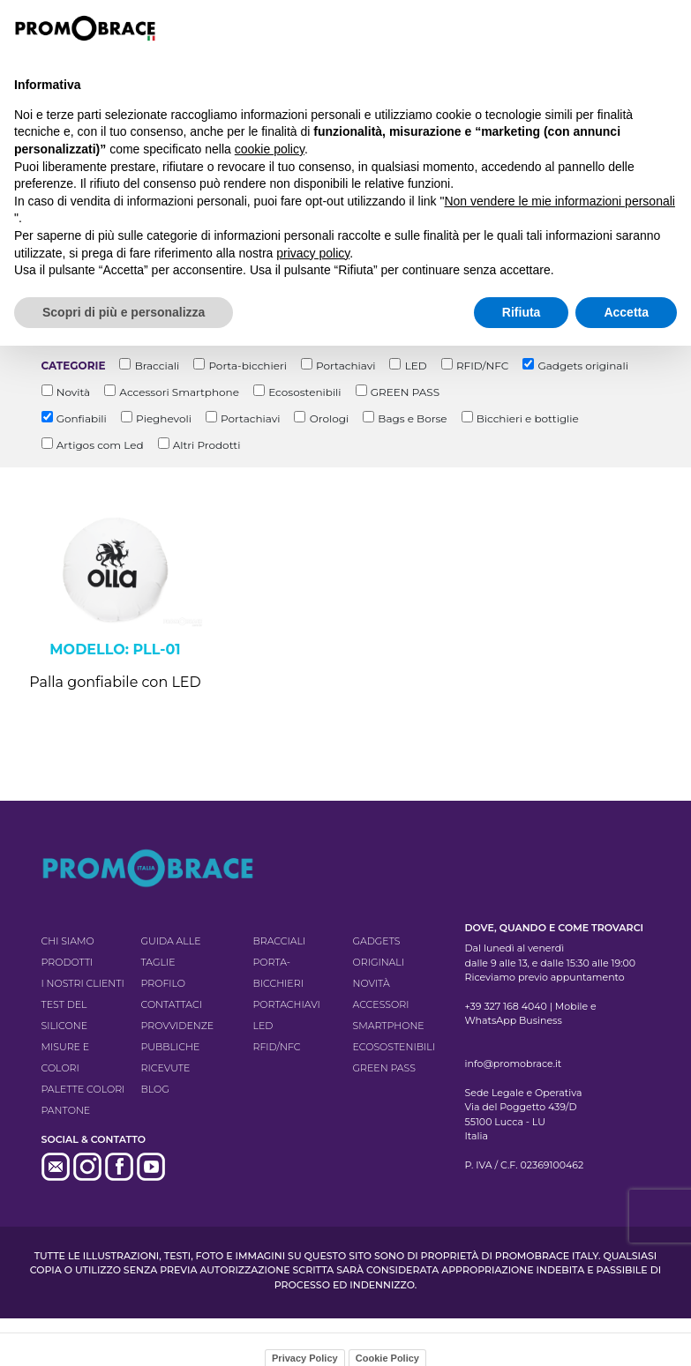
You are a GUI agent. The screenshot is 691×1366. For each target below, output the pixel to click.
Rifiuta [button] (521, 312)
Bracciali (157, 365)
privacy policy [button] (312, 253)
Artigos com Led (100, 445)
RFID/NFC (482, 365)
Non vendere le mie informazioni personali (559, 201)
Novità (73, 392)
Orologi (329, 418)
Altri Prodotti (207, 445)
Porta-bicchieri (247, 365)
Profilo (163, 983)
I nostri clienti (82, 983)
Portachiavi (345, 365)
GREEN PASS (405, 392)
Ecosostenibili (304, 392)
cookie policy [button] (269, 149)
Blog (155, 1089)
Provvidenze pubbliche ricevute (177, 1046)
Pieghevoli (164, 418)
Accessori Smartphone (179, 392)
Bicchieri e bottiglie (528, 418)
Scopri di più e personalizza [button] (123, 312)
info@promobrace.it (513, 1063)
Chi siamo (67, 941)
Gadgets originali (582, 365)
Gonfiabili (81, 418)
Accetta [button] (626, 312)
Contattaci (172, 1004)
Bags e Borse (412, 418)
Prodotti (67, 962)
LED (416, 365)
